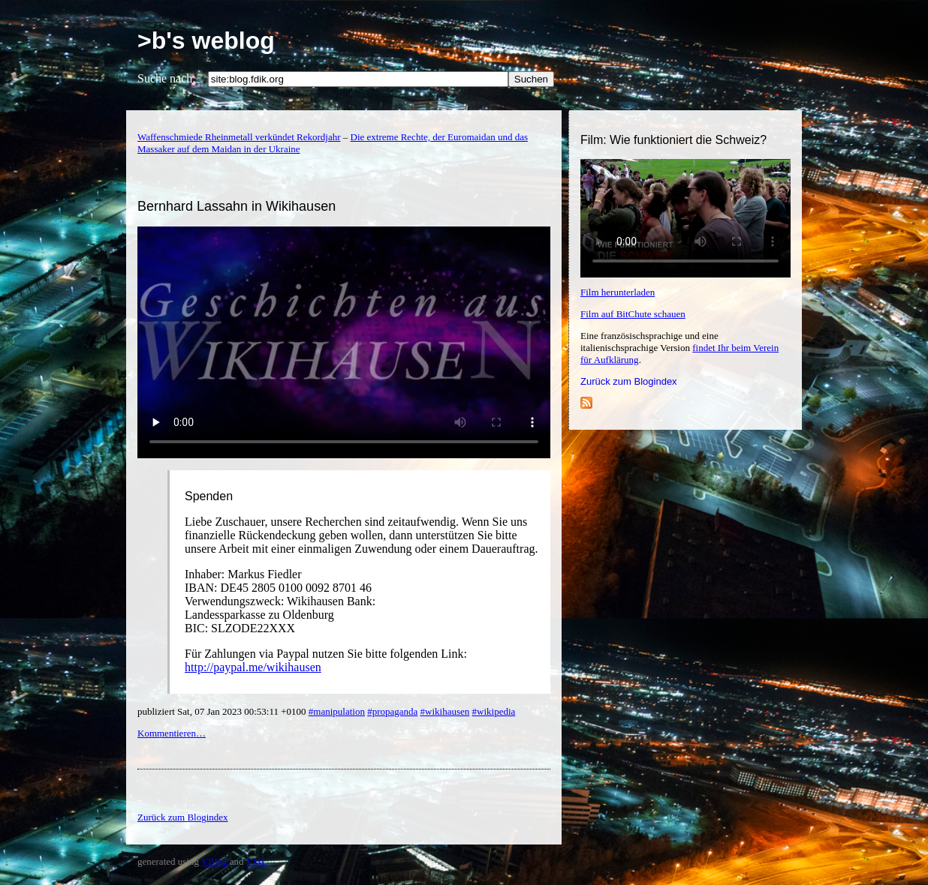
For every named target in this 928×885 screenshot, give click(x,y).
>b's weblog (206, 40)
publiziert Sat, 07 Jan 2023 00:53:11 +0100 (223, 711)
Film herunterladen (617, 292)
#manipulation (337, 711)
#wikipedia (494, 711)
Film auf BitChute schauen (632, 314)
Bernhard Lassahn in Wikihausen (236, 206)
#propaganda (392, 711)
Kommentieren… (171, 733)
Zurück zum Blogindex (628, 381)
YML (256, 861)
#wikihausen (445, 711)
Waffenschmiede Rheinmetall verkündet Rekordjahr (239, 136)
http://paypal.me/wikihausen (253, 667)
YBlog (214, 861)
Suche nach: (166, 78)
